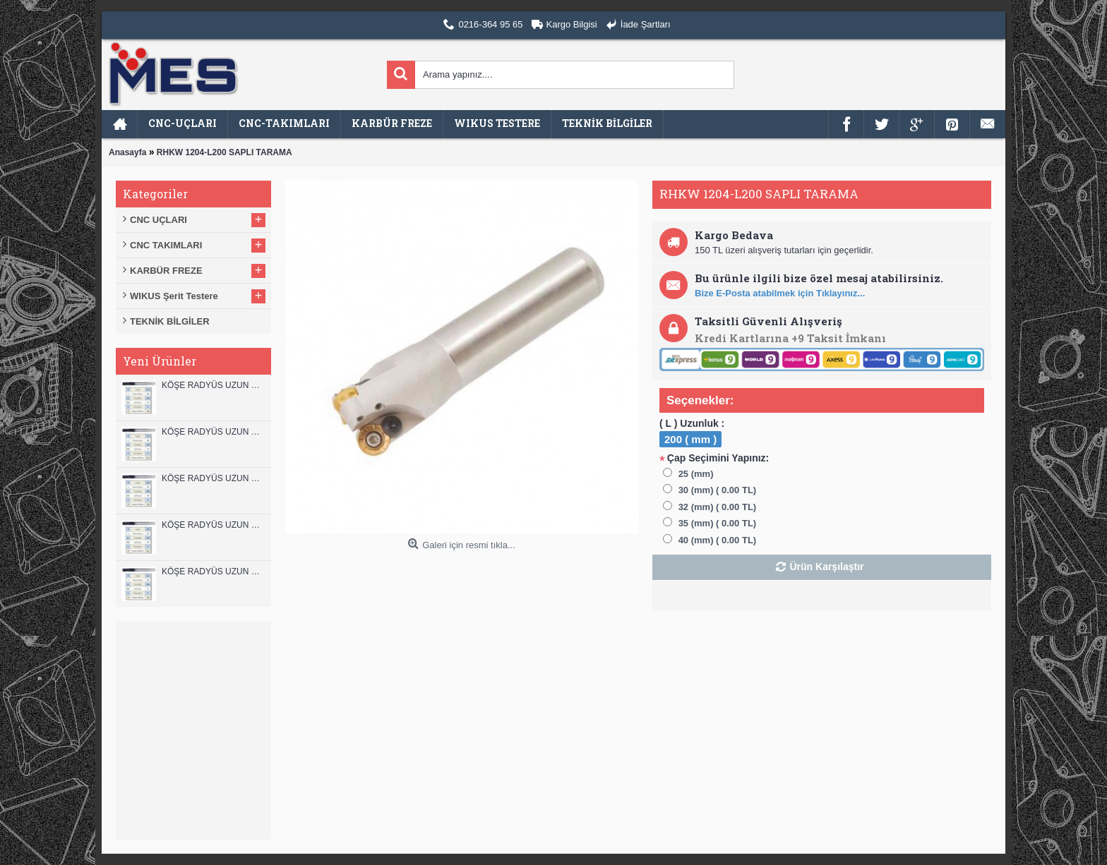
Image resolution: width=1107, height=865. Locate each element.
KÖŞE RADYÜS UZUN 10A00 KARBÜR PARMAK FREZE (213, 525)
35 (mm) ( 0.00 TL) (717, 523)
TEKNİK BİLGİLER (170, 321)
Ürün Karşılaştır (826, 566)
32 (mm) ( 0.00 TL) (717, 507)
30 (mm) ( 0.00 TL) (717, 490)
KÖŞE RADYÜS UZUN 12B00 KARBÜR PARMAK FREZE (213, 385)
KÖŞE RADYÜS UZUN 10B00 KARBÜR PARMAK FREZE (213, 478)
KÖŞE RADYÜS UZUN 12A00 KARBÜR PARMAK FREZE (213, 432)
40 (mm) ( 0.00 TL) (717, 540)
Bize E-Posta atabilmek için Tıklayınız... (780, 293)
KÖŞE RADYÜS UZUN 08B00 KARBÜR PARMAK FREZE (213, 571)
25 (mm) (696, 473)
